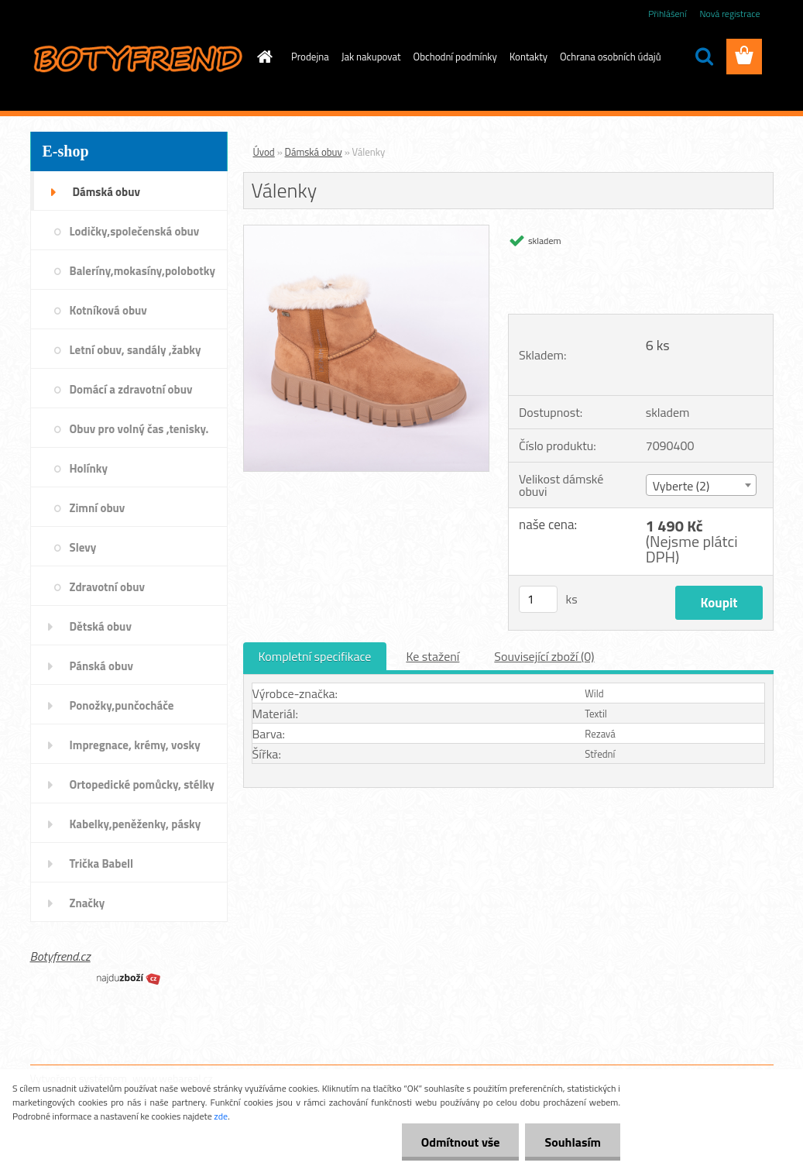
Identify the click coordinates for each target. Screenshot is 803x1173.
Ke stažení (432, 656)
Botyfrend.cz (60, 956)
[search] (704, 56)
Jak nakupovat (371, 56)
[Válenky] (366, 231)
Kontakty (528, 56)
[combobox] (701, 485)
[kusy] (538, 599)
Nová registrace (729, 13)
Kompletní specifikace (315, 656)
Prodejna (310, 56)
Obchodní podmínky (455, 56)
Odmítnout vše (460, 1142)
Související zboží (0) (544, 656)
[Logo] (136, 57)
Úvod (264, 152)
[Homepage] (261, 56)
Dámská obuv (313, 152)
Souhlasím (572, 1142)
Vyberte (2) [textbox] (681, 485)
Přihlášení (667, 13)
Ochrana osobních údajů (610, 56)
